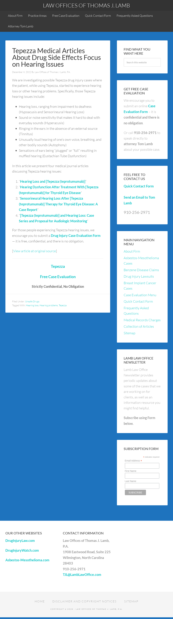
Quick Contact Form (139, 187)
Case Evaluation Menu (140, 296)
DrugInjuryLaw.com (20, 542)
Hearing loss (32, 306)
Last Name (130, 482)
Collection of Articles (139, 327)
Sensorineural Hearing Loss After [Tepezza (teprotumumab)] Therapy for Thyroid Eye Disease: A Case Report (58, 205)
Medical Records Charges (142, 321)
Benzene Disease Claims (141, 271)
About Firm (132, 252)
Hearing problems (49, 306)
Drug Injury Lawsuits (139, 277)
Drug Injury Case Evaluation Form (76, 237)
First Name (130, 472)
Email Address (133, 462)
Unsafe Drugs (32, 302)
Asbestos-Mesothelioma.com (27, 561)
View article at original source (34, 252)
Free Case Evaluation (58, 277)
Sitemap (129, 334)
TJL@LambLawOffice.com (82, 576)
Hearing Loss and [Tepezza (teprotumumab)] (52, 183)
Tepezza (58, 267)
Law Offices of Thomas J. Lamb (86, 5)
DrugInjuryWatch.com (22, 551)
